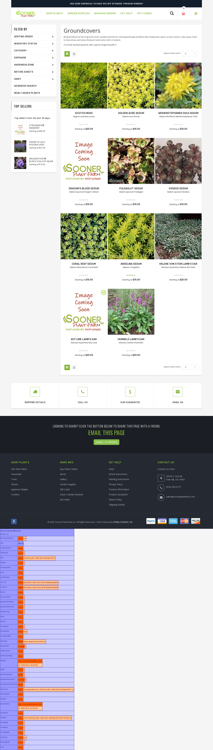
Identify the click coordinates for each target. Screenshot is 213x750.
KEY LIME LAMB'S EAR (84, 339)
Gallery (63, 479)
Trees (14, 479)
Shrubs (14, 484)
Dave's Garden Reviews (71, 494)
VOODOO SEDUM (178, 188)
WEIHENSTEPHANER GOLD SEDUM (178, 113)
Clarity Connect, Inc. (123, 521)
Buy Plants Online (69, 469)
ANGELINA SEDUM (131, 263)
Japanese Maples (19, 489)
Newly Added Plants (27, 93)
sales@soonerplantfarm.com (180, 496)
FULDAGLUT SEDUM (131, 188)
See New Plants (19, 469)
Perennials (16, 474)
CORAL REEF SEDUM (84, 263)
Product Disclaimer (118, 494)
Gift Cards (65, 489)
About (63, 474)
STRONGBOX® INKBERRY (36, 126)
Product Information (119, 489)
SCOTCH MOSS (84, 113)
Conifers (15, 494)
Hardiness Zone (24, 65)
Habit (17, 79)
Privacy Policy (115, 484)
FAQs (111, 469)
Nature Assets (23, 72)
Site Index (65, 499)
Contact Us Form (166, 469)
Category (20, 50)
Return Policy (115, 499)
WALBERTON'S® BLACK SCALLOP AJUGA (41, 159)
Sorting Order (23, 36)
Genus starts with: (172, 53)
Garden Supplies (68, 484)
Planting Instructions (119, 479)
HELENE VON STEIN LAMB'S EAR (178, 263)
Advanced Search (25, 86)
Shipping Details (117, 504)
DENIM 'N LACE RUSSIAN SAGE (37, 143)
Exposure (20, 57)
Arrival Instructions (118, 474)
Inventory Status (25, 43)
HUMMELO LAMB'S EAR (131, 339)
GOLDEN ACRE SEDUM (131, 113)
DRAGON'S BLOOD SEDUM (84, 188)
